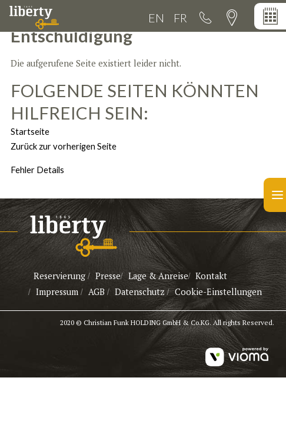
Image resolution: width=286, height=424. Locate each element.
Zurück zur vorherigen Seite (64, 146)
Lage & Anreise (158, 275)
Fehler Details (37, 169)
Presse (108, 275)
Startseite (30, 131)
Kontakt (211, 275)
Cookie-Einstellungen (218, 291)
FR (180, 18)
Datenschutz (140, 291)
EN (156, 18)
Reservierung (59, 275)
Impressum (57, 291)
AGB (97, 291)
